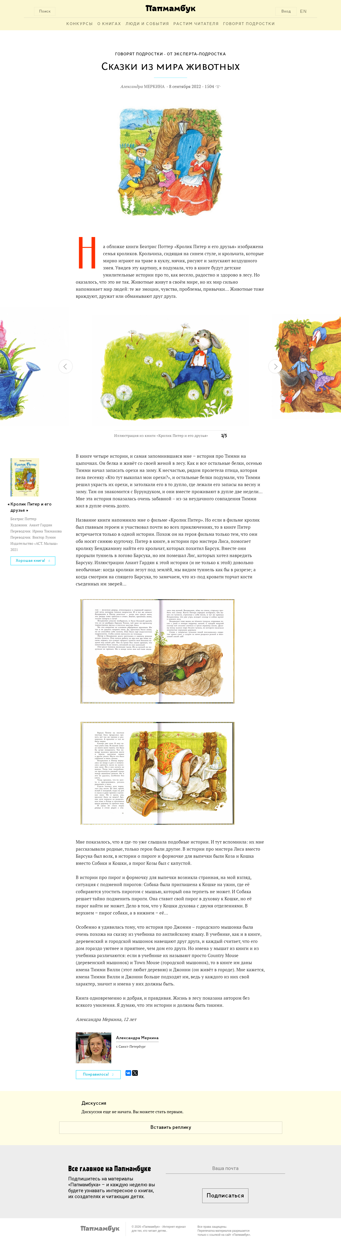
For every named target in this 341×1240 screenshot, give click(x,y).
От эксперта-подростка (196, 54)
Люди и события (147, 24)
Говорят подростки (249, 24)
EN (303, 11)
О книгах (109, 24)
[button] (220, 314)
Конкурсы (79, 24)
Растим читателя (196, 24)
